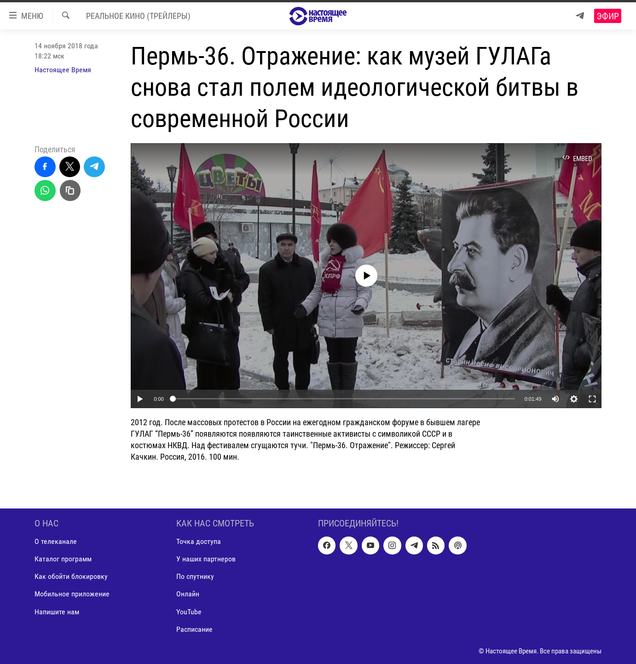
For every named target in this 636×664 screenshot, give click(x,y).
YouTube (189, 611)
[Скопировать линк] (70, 190)
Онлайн (187, 594)
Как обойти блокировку (71, 576)
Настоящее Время (63, 69)
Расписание (194, 629)
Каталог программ (63, 559)
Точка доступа (198, 541)
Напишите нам (57, 611)
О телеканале (56, 541)
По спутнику (195, 576)
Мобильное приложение (72, 594)
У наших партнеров (206, 559)
